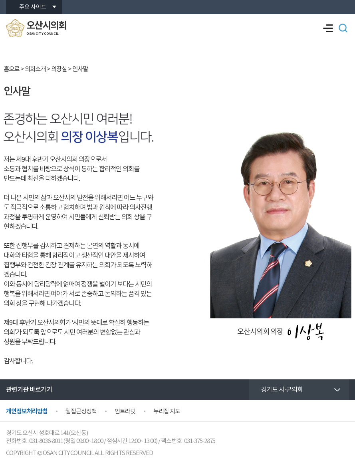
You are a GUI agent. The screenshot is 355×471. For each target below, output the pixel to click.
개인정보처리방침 (27, 411)
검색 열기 (343, 28)
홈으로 (11, 69)
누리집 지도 (166, 411)
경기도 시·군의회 (282, 389)
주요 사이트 (32, 7)
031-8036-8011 (46, 441)
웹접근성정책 (81, 411)
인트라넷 (125, 411)
